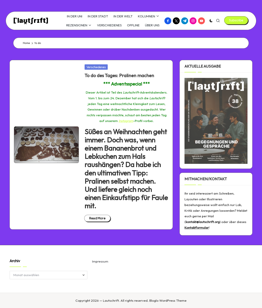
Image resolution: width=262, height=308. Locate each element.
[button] (236, 20)
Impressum (100, 261)
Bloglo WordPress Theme (168, 300)
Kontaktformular (196, 228)
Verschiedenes (96, 67)
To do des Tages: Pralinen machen (119, 75)
